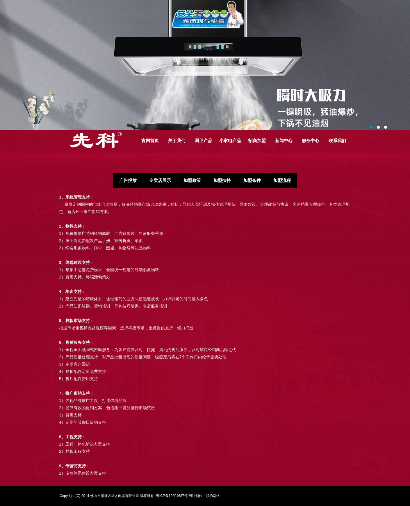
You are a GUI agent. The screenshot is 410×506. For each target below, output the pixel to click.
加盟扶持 (222, 180)
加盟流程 (282, 180)
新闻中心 (284, 140)
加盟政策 (192, 180)
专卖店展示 (160, 180)
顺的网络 (213, 496)
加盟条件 (252, 180)
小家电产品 (230, 140)
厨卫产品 (203, 140)
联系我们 (337, 140)
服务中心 (310, 140)
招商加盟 (257, 140)
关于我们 (177, 140)
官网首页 (150, 140)
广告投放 (128, 180)
